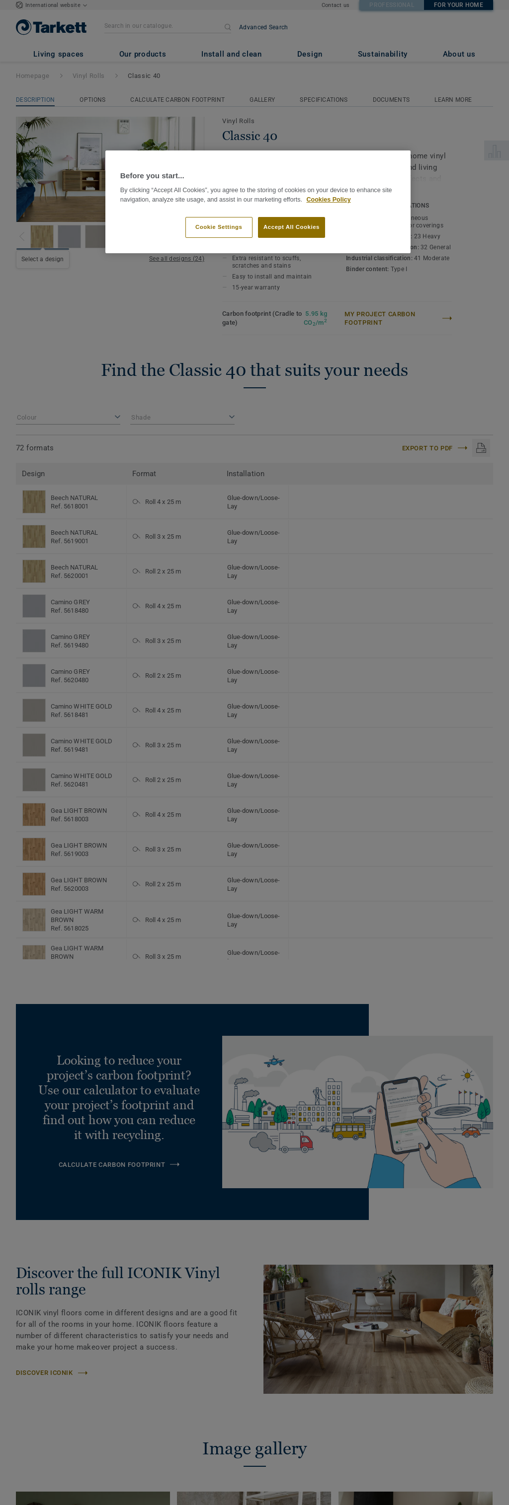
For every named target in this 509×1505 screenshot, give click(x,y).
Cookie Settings (219, 227)
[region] (258, 201)
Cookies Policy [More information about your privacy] (328, 199)
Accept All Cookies (291, 227)
